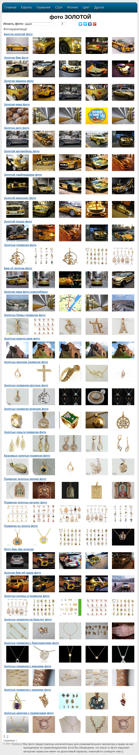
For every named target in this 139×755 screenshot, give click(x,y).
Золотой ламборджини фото (23, 174)
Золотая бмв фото (16, 57)
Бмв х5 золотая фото (18, 268)
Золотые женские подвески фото (26, 362)
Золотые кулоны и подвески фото (27, 596)
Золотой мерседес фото (20, 198)
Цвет (86, 7)
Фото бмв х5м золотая (19, 549)
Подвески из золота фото (21, 526)
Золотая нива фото (16, 104)
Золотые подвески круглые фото (26, 385)
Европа (26, 7)
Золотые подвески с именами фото (27, 666)
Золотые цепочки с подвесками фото (29, 713)
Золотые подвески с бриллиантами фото (31, 643)
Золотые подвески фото (20, 245)
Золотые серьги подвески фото (25, 432)
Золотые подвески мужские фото (26, 409)
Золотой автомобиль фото (22, 151)
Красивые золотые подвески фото (27, 455)
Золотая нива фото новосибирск (26, 291)
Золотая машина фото (19, 81)
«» (17, 743)
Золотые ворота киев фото (22, 338)
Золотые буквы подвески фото (25, 315)
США (58, 7)
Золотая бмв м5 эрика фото (22, 572)
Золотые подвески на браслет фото (28, 619)
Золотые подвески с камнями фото (27, 689)
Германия (43, 7)
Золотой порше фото (18, 221)
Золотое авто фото (16, 128)
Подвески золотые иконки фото (25, 479)
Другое (99, 7)
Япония (72, 7)
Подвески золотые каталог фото (25, 502)
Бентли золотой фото (18, 34)
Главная (10, 7)
